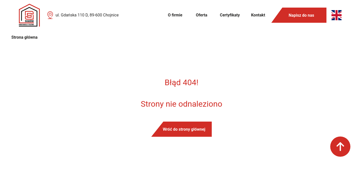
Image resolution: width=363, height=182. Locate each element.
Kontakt (258, 15)
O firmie (175, 15)
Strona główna (24, 37)
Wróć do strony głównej (184, 129)
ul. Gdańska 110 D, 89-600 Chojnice (86, 15)
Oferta (201, 15)
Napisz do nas (301, 15)
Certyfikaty (230, 15)
